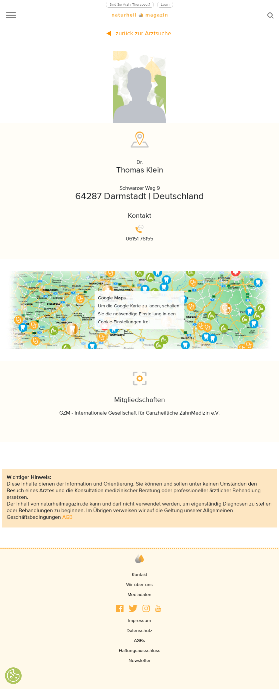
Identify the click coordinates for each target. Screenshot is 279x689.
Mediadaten (139, 594)
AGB (67, 517)
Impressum (139, 620)
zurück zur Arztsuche (139, 33)
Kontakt (139, 574)
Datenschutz (139, 630)
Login (165, 4)
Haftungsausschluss (139, 650)
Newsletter (140, 660)
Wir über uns (139, 584)
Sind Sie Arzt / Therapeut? (130, 4)
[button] (120, 608)
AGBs (139, 640)
